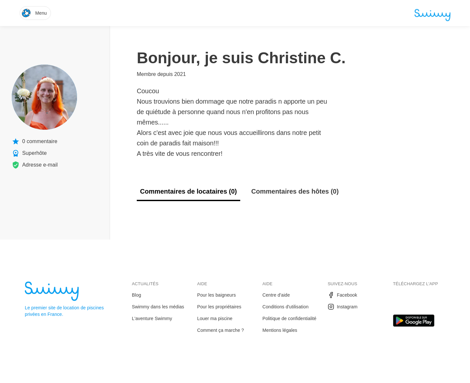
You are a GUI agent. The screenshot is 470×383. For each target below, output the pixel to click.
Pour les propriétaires (219, 306)
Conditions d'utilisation (285, 306)
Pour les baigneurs (216, 295)
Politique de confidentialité (289, 318)
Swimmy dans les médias (158, 306)
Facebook (342, 295)
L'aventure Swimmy (152, 318)
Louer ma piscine (214, 318)
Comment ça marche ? (220, 330)
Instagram (342, 306)
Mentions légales (279, 330)
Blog (136, 295)
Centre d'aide (276, 295)
